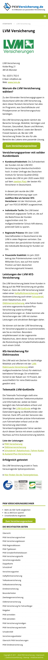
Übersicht (7, 533)
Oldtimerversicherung (13, 303)
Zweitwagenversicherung (13, 597)
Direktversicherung (10, 589)
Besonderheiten (9, 593)
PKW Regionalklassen (11, 545)
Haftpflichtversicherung (26, 293)
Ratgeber (6, 610)
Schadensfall (8, 632)
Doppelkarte (8, 563)
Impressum (40, 655)
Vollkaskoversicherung (12, 584)
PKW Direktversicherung (13, 645)
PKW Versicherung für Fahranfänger (18, 606)
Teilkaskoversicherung (12, 580)
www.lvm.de (14, 82)
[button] (44, 16)
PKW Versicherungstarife (13, 556)
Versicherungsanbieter (12, 636)
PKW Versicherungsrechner (14, 537)
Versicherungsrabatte (11, 560)
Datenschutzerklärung (14, 657)
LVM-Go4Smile (23, 408)
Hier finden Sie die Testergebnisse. (21, 474)
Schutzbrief (37, 296)
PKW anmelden (9, 614)
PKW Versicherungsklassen (14, 541)
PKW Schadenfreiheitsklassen (15, 552)
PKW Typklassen (9, 549)
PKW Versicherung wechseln (14, 627)
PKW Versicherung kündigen (14, 623)
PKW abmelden (9, 619)
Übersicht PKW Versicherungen (15, 640)
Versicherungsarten (11, 571)
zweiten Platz (20, 181)
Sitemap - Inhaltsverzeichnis (33, 657)
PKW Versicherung (13, 444)
